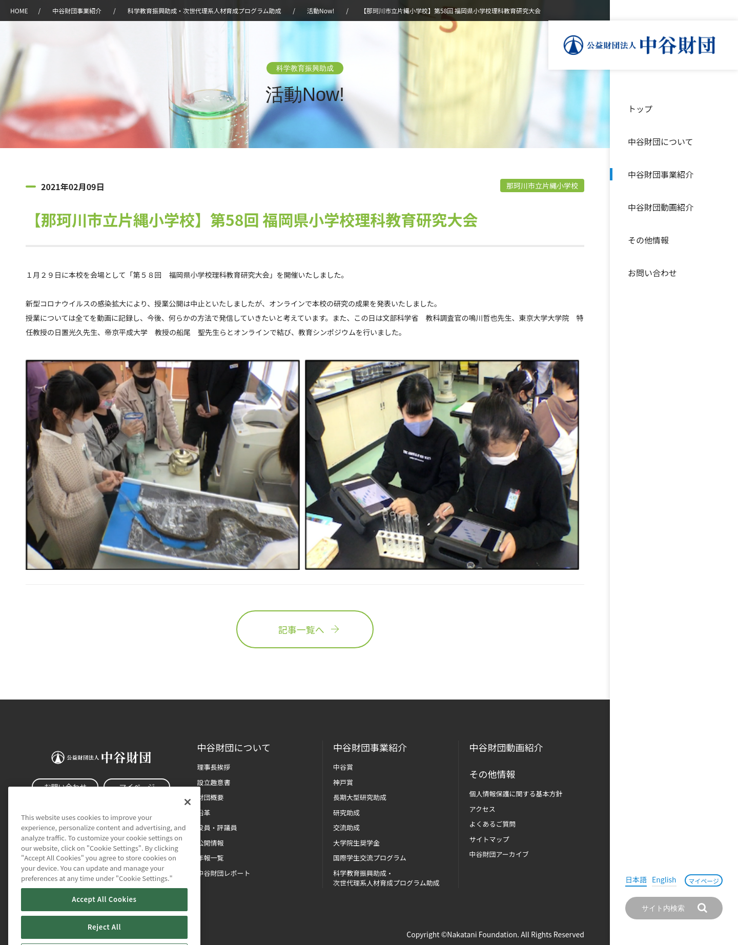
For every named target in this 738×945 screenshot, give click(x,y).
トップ (640, 108)
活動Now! (320, 10)
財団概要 (210, 797)
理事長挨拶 (214, 767)
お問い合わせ (652, 272)
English (664, 879)
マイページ (703, 880)
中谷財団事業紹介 (660, 174)
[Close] (187, 823)
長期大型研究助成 (359, 797)
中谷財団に (234, 747)
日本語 (636, 879)
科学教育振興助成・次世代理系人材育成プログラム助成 (204, 10)
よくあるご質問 (492, 824)
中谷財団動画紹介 (660, 207)
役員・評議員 (217, 827)
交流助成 (346, 827)
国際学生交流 (369, 857)
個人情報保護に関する (515, 793)
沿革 (723, 207)
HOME (19, 10)
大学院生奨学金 (356, 843)
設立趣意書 (214, 782)
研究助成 (346, 812)
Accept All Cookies (104, 921)
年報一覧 (210, 857)
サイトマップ (489, 839)
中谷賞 (343, 767)
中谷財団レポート (224, 873)
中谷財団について (660, 141)
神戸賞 (343, 782)
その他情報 (648, 240)
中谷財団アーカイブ (498, 854)
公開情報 (210, 843)
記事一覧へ (305, 629)
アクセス (482, 809)
